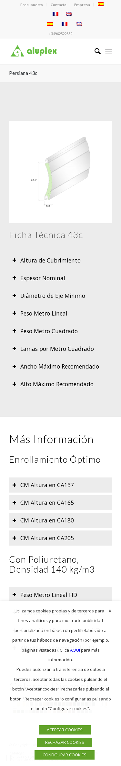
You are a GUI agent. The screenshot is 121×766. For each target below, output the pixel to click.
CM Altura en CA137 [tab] (43, 485)
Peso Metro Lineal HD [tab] (44, 595)
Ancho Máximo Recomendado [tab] (55, 366)
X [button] (110, 611)
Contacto (58, 4)
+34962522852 (60, 33)
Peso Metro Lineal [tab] (39, 313)
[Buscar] (94, 51)
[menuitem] (31, 4)
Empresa (82, 4)
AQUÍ (75, 650)
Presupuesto (31, 4)
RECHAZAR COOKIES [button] (64, 742)
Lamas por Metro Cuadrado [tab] (53, 348)
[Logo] (50, 51)
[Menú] (108, 51)
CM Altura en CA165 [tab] (43, 502)
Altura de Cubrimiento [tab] (46, 260)
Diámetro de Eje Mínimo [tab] (48, 295)
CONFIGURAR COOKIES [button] (64, 755)
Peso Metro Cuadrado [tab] (45, 331)
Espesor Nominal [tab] (38, 278)
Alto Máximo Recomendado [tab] (53, 384)
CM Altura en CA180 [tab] (43, 520)
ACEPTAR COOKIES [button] (65, 730)
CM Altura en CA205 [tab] (43, 538)
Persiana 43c (23, 73)
